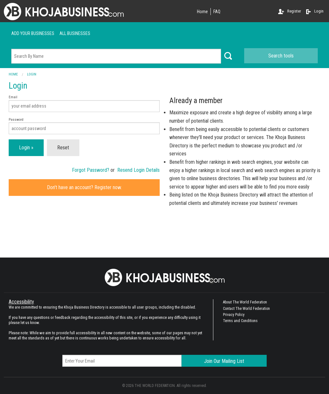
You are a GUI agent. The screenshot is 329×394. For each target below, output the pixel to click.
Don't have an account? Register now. (84, 187)
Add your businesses (32, 33)
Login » (26, 147)
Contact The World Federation (246, 308)
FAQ (216, 11)
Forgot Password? (90, 170)
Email (84, 103)
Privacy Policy (234, 314)
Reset (63, 147)
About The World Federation (245, 302)
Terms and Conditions (240, 321)
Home (202, 11)
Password (84, 126)
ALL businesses (74, 33)
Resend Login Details (138, 170)
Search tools (281, 56)
